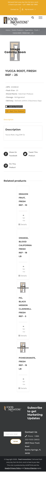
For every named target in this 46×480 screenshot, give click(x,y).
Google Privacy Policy (13, 468)
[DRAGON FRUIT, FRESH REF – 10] (23, 188)
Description (8, 119)
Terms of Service (30, 468)
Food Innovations (24, 459)
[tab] (23, 120)
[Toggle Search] (33, 17)
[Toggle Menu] (40, 18)
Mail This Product (15, 111)
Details (24, 224)
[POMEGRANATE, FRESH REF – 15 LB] (23, 347)
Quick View (24, 217)
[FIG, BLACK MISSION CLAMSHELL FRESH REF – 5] (23, 287)
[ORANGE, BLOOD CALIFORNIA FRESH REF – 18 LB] (23, 232)
